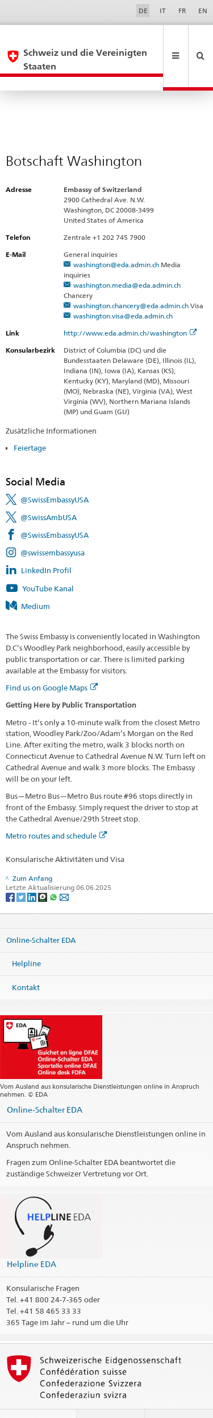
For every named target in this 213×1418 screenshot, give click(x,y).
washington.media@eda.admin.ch (127, 257)
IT (163, 10)
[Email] (64, 869)
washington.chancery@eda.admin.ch (131, 278)
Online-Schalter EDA (41, 912)
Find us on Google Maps (52, 660)
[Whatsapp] (54, 869)
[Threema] (43, 869)
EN (202, 10)
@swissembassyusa (52, 525)
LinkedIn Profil (46, 542)
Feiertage (30, 420)
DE (143, 10)
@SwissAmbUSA (48, 490)
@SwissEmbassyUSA (54, 472)
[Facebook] (11, 869)
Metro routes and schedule (56, 808)
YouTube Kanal (48, 561)
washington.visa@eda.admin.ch (123, 288)
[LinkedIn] (32, 869)
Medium (35, 578)
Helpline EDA (31, 1236)
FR (182, 10)
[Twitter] (21, 869)
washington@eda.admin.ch (116, 237)
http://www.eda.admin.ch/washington (130, 305)
